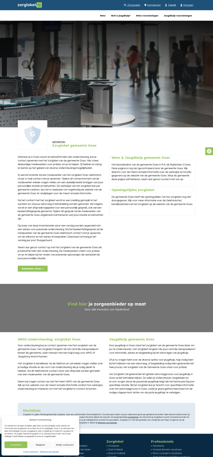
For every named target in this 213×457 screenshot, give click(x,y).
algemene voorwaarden (107, 423)
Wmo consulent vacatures (167, 453)
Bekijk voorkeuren (65, 445)
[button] (209, 151)
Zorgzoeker (133, 5)
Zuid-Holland (115, 449)
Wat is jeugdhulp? (121, 15)
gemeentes (58, 141)
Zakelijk (172, 5)
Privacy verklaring (30, 451)
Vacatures (158, 445)
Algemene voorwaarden (49, 451)
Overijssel (113, 445)
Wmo (103, 15)
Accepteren (16, 445)
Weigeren (40, 445)
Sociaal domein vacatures (167, 449)
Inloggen (188, 5)
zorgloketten (133, 417)
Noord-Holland (116, 453)
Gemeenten (154, 5)
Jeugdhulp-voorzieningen (178, 15)
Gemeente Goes (31, 268)
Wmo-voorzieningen (147, 15)
